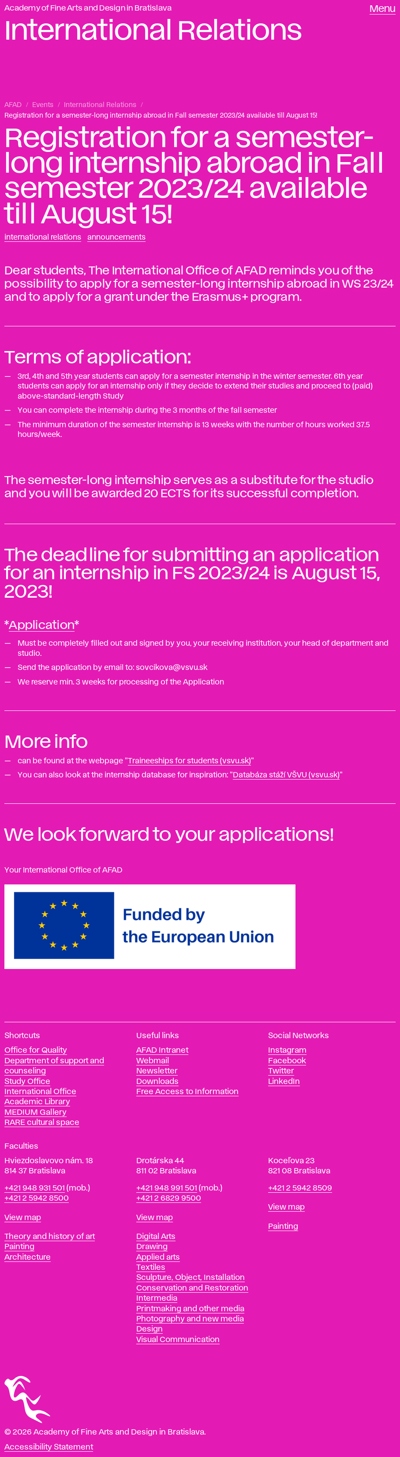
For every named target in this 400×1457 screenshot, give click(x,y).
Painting (19, 1246)
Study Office (27, 1081)
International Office (40, 1091)
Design (149, 1329)
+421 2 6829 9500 (168, 1198)
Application (42, 625)
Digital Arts (156, 1236)
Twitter (281, 1071)
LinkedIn (284, 1081)
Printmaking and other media (190, 1309)
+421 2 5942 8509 (300, 1188)
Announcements (116, 237)
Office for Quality (35, 1050)
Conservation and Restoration (192, 1288)
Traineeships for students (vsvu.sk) (189, 761)
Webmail (152, 1061)
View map (22, 1217)
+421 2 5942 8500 (36, 1198)
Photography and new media (190, 1319)
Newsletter (157, 1071)
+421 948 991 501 (166, 1188)
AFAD (13, 105)
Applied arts (158, 1257)
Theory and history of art (49, 1236)
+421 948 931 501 (34, 1188)
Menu (383, 9)
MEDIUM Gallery (35, 1112)
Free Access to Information (187, 1091)
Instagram (287, 1050)
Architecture (27, 1257)
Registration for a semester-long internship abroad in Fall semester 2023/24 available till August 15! (160, 116)
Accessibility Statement (48, 1447)
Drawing (152, 1246)
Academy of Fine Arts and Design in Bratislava (88, 8)
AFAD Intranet (162, 1050)
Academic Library (37, 1102)
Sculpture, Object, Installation (190, 1277)
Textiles (150, 1267)
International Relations (100, 105)
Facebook (287, 1061)
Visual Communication (178, 1339)
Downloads (157, 1081)
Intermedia (156, 1298)
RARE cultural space (41, 1122)
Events (42, 105)
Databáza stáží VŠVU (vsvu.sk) (286, 775)
